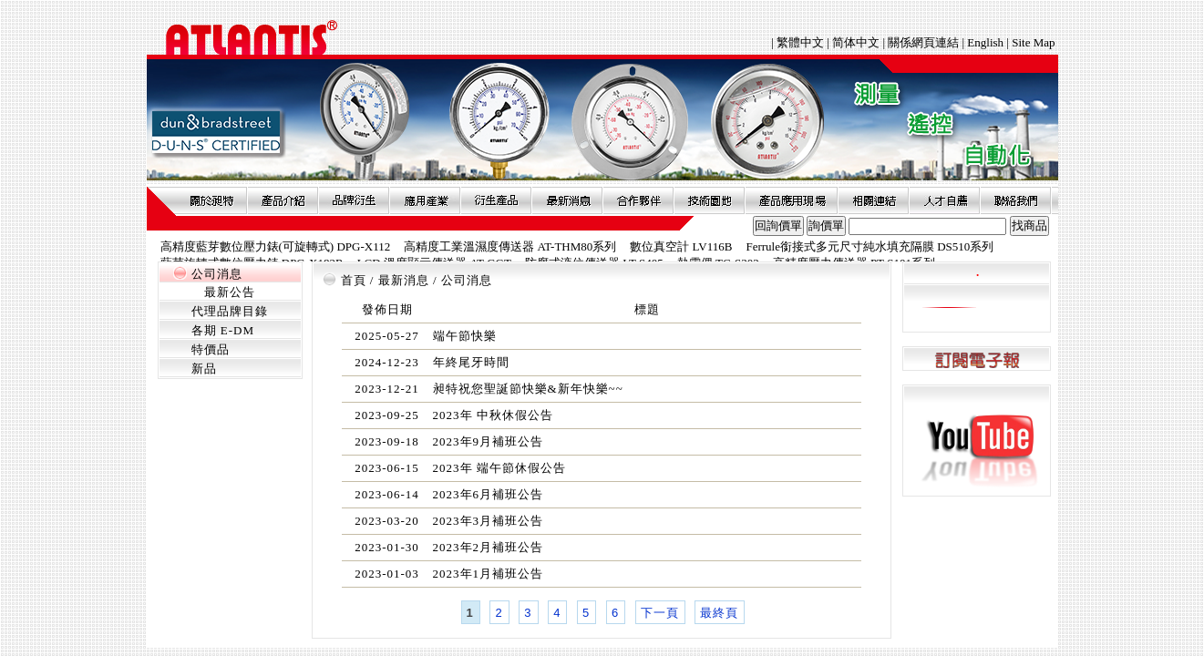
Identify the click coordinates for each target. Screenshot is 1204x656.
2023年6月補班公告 (488, 494)
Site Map (1033, 42)
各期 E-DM (222, 330)
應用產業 (424, 200)
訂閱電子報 (976, 359)
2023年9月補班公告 (488, 441)
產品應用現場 (791, 200)
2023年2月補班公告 (488, 547)
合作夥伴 (638, 200)
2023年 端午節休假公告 (499, 468)
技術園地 (709, 200)
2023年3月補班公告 (488, 521)
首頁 (353, 280)
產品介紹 (282, 200)
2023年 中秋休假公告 (493, 415)
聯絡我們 (1015, 200)
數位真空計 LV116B (681, 246)
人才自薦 (944, 200)
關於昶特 (211, 200)
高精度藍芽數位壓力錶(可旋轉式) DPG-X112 (275, 246)
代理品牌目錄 (229, 311)
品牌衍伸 (353, 200)
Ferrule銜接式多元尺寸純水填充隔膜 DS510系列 (869, 246)
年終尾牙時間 (471, 362)
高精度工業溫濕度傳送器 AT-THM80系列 (510, 246)
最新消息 (567, 200)
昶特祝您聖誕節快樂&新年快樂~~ (528, 388)
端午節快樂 (465, 336)
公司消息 (216, 274)
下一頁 (660, 613)
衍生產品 (495, 200)
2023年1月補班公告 (488, 573)
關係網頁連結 (923, 42)
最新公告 (229, 292)
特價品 (210, 349)
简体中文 (856, 42)
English (985, 42)
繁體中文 (802, 42)
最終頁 (719, 613)
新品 (204, 368)
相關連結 (873, 200)
